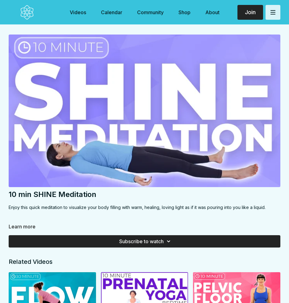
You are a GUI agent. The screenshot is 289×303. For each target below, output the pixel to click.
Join (250, 12)
